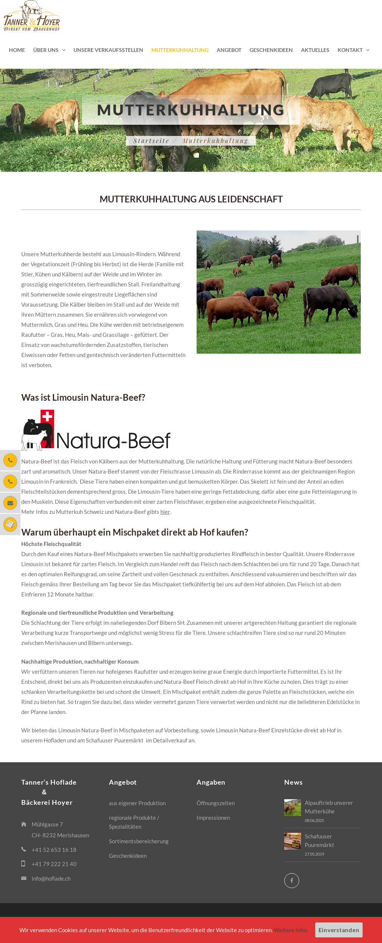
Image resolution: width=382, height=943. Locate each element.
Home (17, 50)
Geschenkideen (271, 50)
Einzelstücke (287, 730)
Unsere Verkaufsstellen (108, 50)
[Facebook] (291, 880)
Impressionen (213, 817)
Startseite (152, 141)
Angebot (229, 50)
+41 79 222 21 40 (54, 863)
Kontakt (350, 50)
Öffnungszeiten (216, 803)
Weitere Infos (291, 930)
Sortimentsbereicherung (139, 841)
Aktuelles (315, 50)
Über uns (46, 50)
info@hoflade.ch (51, 878)
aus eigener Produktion (137, 803)
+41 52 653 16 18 (54, 849)
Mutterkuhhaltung (180, 50)
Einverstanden (339, 930)
